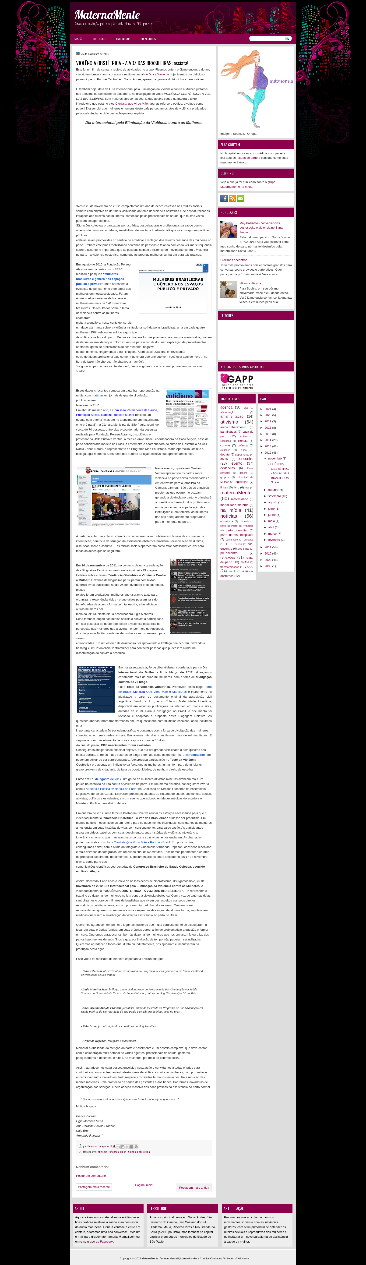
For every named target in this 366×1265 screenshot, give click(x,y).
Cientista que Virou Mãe (131, 103)
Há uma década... (251, 283)
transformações (229, 566)
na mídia (230, 510)
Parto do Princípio (242, 525)
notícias (228, 516)
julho (271, 508)
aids (246, 407)
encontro (246, 459)
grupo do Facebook (100, 1241)
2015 (268, 434)
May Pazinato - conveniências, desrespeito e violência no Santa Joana (261, 227)
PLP (227, 544)
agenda (226, 407)
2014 (268, 440)
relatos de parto (246, 157)
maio (272, 521)
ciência (242, 440)
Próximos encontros (233, 260)
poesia (238, 544)
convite (225, 445)
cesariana (225, 441)
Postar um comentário (91, 1175)
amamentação (231, 416)
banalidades (228, 431)
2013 (268, 446)
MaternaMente (107, 14)
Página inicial (144, 1185)
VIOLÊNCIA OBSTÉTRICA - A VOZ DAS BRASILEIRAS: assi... (278, 473)
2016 (268, 427)
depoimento (242, 454)
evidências (227, 468)
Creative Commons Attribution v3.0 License (224, 1258)
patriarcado (232, 539)
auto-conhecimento (233, 427)
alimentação (227, 412)
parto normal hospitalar (236, 535)
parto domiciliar (237, 530)
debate (225, 454)
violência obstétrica (139, 1152)
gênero (243, 473)
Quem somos (148, 39)
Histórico (99, 39)
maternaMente (236, 492)
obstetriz (244, 521)
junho (272, 514)
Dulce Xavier (157, 74)
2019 (268, 421)
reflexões (114, 1152)
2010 (268, 553)
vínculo (232, 571)
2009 (268, 560)
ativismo (102, 1152)
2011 (268, 547)
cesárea (243, 436)
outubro (273, 489)
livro (236, 487)
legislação (241, 482)
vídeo (123, 1152)
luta (247, 487)
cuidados (225, 450)
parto (223, 526)
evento (236, 463)
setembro (275, 496)
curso (243, 450)
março (273, 533)
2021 (268, 409)
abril (271, 527)
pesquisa (248, 539)
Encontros (123, 39)
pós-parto (243, 548)
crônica (243, 445)
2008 (268, 566)
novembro (275, 458)
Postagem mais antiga (194, 1187)
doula (224, 459)
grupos (224, 477)
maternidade (239, 499)
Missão (78, 39)
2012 (268, 452)
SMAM (244, 562)
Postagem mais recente (94, 1187)
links (223, 487)
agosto (273, 502)
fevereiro (274, 539)
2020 (268, 415)
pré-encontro (229, 553)
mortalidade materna (234, 505)
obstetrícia (226, 521)
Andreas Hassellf (169, 1258)
